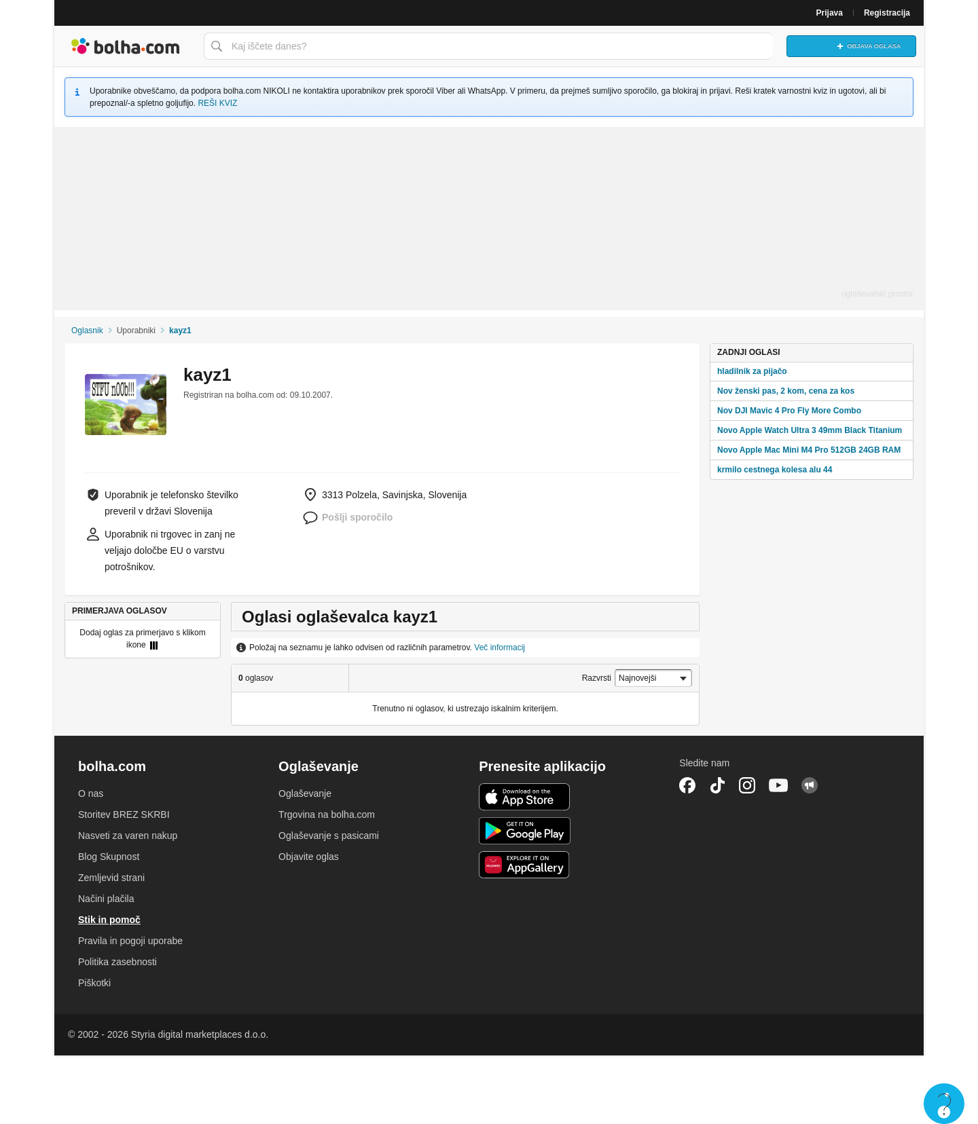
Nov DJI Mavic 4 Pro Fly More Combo (789, 410)
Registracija (887, 13)
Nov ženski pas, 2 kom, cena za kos (785, 391)
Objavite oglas (308, 856)
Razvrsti (596, 678)
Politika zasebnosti (117, 961)
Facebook (687, 785)
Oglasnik (87, 330)
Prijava (829, 13)
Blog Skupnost (108, 856)
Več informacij (499, 647)
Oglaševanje (304, 793)
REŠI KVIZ (217, 103)
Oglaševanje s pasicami (328, 835)
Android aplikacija (524, 830)
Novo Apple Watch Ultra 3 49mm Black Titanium (809, 430)
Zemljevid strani (111, 877)
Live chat (944, 1103)
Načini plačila (106, 898)
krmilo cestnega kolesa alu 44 (774, 469)
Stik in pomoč (109, 919)
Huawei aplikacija (524, 864)
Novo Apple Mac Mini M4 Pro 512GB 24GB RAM (809, 450)
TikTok (717, 785)
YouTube (778, 785)
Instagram (747, 785)
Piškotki (94, 982)
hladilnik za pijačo (752, 371)
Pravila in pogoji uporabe (130, 940)
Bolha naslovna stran (125, 46)
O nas (90, 793)
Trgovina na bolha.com (326, 814)
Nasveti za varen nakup (127, 835)
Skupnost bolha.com (809, 785)
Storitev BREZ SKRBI (124, 814)
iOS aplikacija (524, 796)
